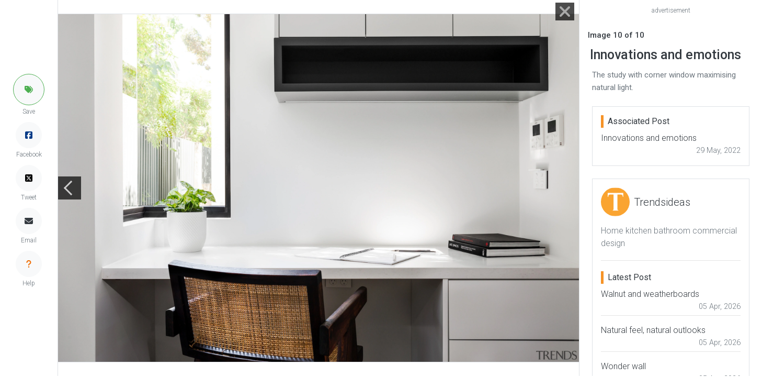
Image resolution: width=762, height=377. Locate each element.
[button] (28, 89)
